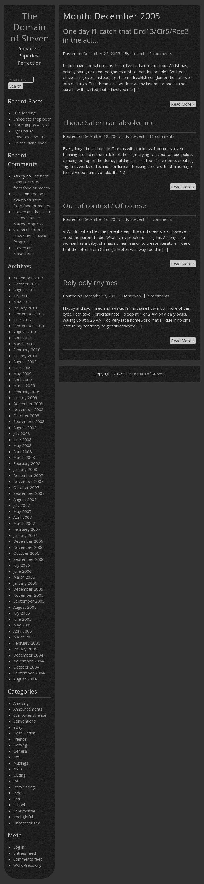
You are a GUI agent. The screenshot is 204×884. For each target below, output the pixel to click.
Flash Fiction (24, 733)
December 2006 (28, 541)
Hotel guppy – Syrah (31, 124)
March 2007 (24, 523)
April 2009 (22, 379)
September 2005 (29, 601)
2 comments (160, 219)
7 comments (158, 295)
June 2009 (22, 367)
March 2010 (24, 343)
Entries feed (24, 853)
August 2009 (25, 361)
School (19, 804)
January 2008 (25, 469)
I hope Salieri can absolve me (109, 122)
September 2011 (29, 325)
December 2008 (28, 403)
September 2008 (29, 421)
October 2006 (26, 553)
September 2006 (29, 559)
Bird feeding (24, 112)
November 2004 (28, 660)
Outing (19, 775)
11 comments (162, 136)
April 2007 (22, 517)
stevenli (137, 53)
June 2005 (22, 619)
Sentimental (24, 811)
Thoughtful (23, 816)
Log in (18, 847)
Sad (16, 799)
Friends (20, 739)
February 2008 (26, 463)
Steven (19, 211)
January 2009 (25, 397)
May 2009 (22, 373)
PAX (17, 780)
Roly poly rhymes (90, 282)
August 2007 (25, 499)
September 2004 (29, 672)
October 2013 (26, 284)
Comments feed (28, 859)
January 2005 (25, 648)
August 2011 (25, 331)
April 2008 (22, 451)
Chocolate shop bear (32, 119)
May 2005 (22, 625)
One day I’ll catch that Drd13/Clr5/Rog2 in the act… (126, 35)
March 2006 (24, 577)
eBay (18, 727)
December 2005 (28, 589)
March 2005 (24, 637)
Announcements (27, 709)
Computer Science (29, 715)
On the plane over (29, 143)
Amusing (21, 703)
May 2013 (22, 301)
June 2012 (22, 319)
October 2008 (26, 415)
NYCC (18, 768)
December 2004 (28, 655)
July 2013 (21, 295)
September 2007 (29, 493)
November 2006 (28, 547)
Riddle (19, 792)
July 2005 (21, 613)
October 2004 (26, 667)
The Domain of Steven (29, 27)
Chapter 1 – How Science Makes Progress (32, 217)
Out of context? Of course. (105, 205)
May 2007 (22, 511)
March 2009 (24, 385)
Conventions (24, 721)
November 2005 (28, 595)
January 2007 (25, 535)
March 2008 (24, 457)
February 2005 (26, 643)
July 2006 (21, 565)
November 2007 (28, 481)
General (20, 751)
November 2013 (28, 277)
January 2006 (25, 583)
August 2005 (25, 607)
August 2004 (25, 679)
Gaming (20, 745)
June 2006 (22, 571)
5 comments (160, 53)
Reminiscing (24, 787)
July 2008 (21, 433)
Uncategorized (26, 822)
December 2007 (28, 475)
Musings (20, 763)
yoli (16, 229)
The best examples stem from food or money (31, 181)
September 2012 (29, 313)
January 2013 (25, 307)
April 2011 (22, 337)
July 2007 (21, 505)
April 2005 (22, 631)
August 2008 (25, 427)
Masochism (23, 253)
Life (16, 757)
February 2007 (26, 529)
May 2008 (22, 445)
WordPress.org (27, 865)
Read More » (183, 104)
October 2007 (26, 487)
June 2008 (22, 439)
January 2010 (25, 355)
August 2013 (25, 289)
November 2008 (28, 409)
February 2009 (26, 391)
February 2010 (26, 349)
